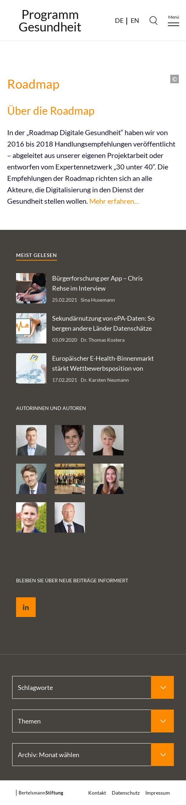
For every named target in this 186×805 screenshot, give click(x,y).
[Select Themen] (93, 721)
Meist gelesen (36, 255)
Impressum (157, 793)
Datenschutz (126, 793)
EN (135, 20)
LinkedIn (21, 599)
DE (119, 20)
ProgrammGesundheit (50, 20)
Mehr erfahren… (114, 201)
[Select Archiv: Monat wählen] (93, 754)
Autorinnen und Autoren (51, 408)
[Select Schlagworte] (93, 687)
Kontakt (97, 793)
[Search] (153, 20)
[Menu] (173, 20)
